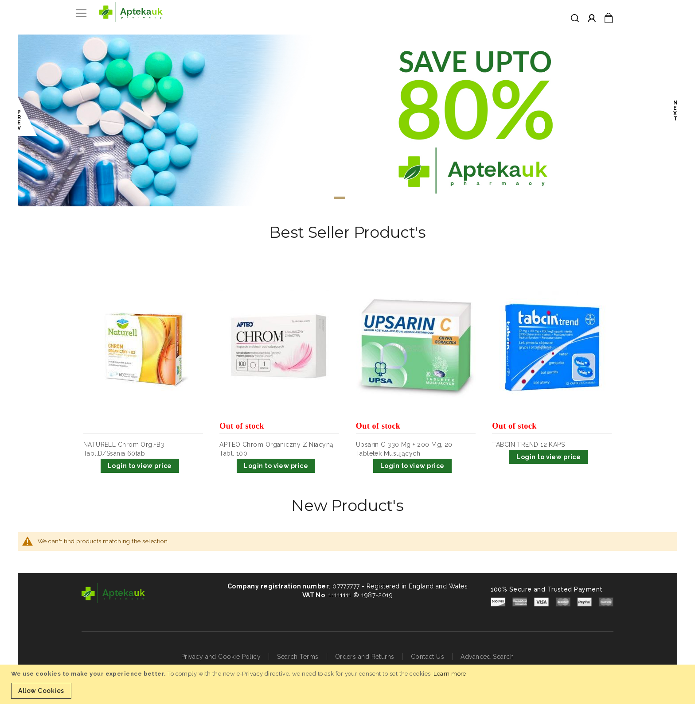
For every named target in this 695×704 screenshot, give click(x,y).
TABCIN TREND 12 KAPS (528, 444)
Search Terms (297, 656)
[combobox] (566, 18)
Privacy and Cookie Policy (221, 656)
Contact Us (428, 656)
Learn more (449, 673)
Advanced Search (487, 656)
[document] (348, 684)
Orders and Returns (364, 656)
